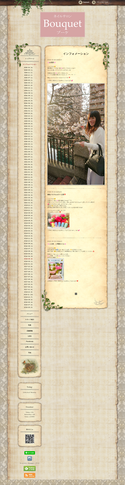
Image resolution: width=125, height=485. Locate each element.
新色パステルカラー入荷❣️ (56, 195)
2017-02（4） (28, 287)
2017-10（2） (28, 269)
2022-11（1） (28, 134)
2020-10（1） (28, 180)
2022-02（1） (28, 144)
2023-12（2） (28, 113)
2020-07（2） (28, 187)
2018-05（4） (28, 254)
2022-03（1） (28, 141)
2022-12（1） (28, 131)
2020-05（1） (28, 192)
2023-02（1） (28, 126)
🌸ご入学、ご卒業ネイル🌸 (56, 244)
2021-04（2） (28, 164)
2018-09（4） (28, 243)
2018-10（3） (28, 241)
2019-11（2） (28, 208)
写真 (29, 325)
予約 (29, 353)
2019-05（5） (28, 223)
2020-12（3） (28, 174)
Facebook (29, 341)
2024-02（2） (28, 108)
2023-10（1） (28, 116)
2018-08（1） (28, 246)
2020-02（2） (28, 200)
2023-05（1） (28, 121)
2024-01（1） (28, 111)
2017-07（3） (28, 277)
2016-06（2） (28, 307)
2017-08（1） (28, 274)
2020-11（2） (28, 177)
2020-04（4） (28, 195)
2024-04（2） (28, 103)
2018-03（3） (28, 259)
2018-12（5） (28, 236)
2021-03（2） (28, 167)
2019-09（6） (28, 213)
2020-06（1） (28, 190)
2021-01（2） (28, 172)
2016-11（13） (29, 294)
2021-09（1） (28, 152)
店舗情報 (30, 331)
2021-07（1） (28, 157)
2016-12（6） (28, 292)
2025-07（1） (28, 78)
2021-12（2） (28, 149)
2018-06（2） (28, 251)
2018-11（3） (28, 238)
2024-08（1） (28, 95)
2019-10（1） (28, 210)
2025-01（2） (28, 85)
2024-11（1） (28, 90)
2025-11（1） (28, 72)
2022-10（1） (28, 136)
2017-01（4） (28, 289)
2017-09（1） (28, 271)
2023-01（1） (28, 129)
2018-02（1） (28, 261)
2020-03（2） (28, 197)
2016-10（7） (28, 297)
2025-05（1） (28, 80)
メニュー (30, 314)
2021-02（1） (28, 169)
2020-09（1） (28, 182)
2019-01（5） (28, 233)
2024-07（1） (28, 98)
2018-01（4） (28, 264)
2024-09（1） (28, 93)
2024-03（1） (28, 106)
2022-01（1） (28, 146)
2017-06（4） (28, 279)
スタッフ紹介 (29, 319)
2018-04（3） (28, 256)
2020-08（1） (28, 185)
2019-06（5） (28, 220)
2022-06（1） (28, 139)
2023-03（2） (28, 123)
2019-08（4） (28, 215)
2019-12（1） (28, 205)
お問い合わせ (29, 347)
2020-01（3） (28, 203)
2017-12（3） (28, 266)
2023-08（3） (28, 118)
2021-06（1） (28, 159)
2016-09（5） (28, 299)
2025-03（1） (28, 83)
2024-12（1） (28, 88)
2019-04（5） (28, 226)
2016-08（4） (28, 302)
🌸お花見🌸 (51, 62)
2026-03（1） (28, 70)
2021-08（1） (28, 154)
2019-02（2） (28, 231)
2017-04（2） (28, 282)
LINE (29, 336)
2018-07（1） (28, 248)
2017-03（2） (28, 284)
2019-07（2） (28, 218)
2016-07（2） (28, 305)
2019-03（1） (28, 228)
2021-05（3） (28, 162)
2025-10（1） (28, 75)
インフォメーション (29, 64)
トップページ (29, 59)
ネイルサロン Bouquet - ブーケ (29, 463)
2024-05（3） (28, 101)
